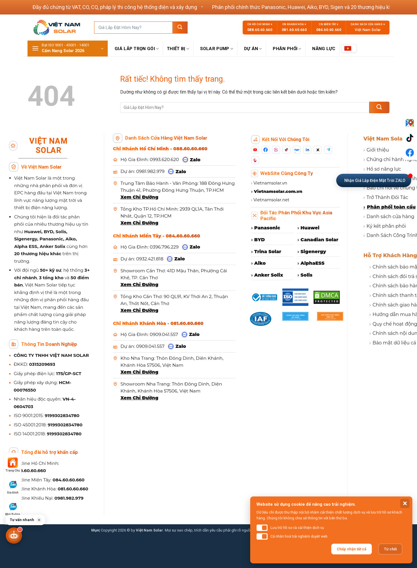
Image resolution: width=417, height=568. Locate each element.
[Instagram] (276, 150)
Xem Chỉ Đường (139, 197)
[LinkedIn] (307, 150)
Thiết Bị (178, 48)
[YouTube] (255, 150)
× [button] (39, 520)
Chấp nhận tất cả (351, 549)
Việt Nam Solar (384, 139)
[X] (318, 150)
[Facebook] (265, 150)
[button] (68, 48)
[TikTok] (286, 150)
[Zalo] (297, 150)
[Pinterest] (255, 160)
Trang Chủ (13, 464)
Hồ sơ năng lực (382, 169)
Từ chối (390, 549)
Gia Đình (13, 486)
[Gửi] (179, 27)
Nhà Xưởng (12, 508)
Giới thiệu (376, 150)
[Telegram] (328, 150)
